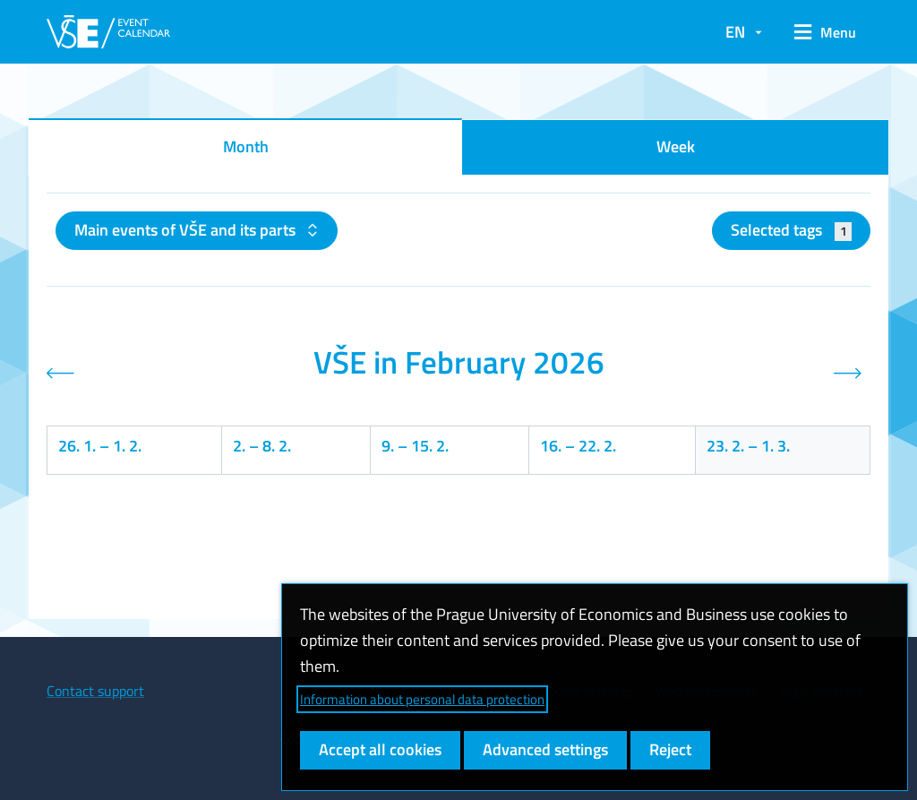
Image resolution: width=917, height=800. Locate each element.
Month (246, 146)
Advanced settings (545, 749)
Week (675, 146)
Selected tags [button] (791, 230)
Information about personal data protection (422, 699)
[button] (825, 32)
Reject (670, 749)
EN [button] (735, 32)
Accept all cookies (380, 749)
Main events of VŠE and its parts (186, 230)
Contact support (95, 690)
